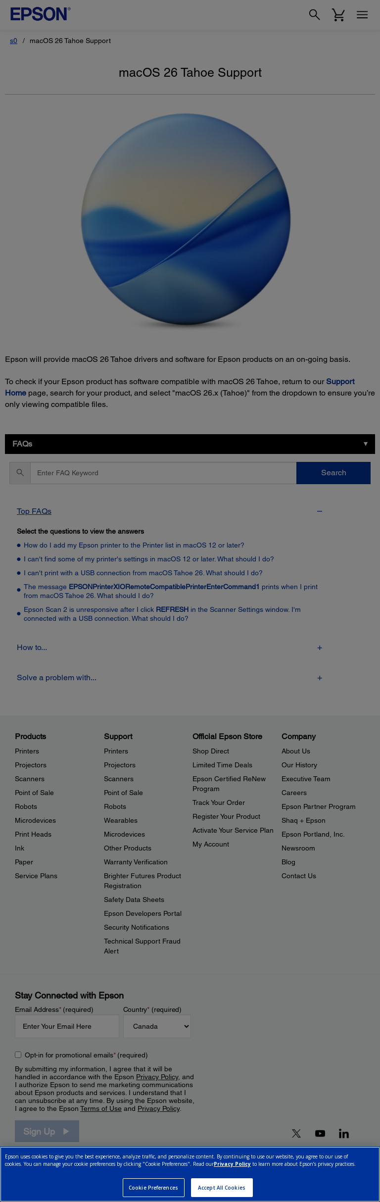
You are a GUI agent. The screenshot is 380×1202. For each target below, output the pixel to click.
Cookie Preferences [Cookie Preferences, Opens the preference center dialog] (153, 1187)
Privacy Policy (232, 1163)
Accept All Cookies (221, 1187)
